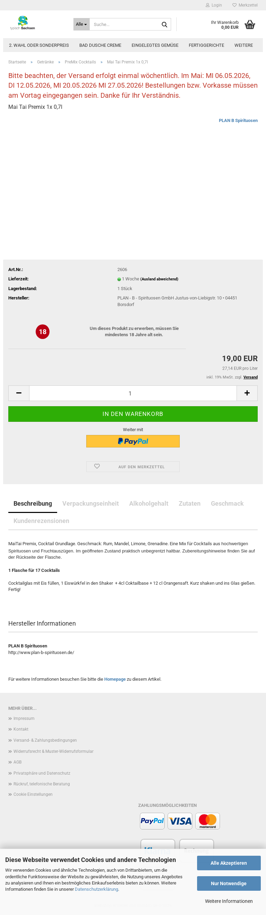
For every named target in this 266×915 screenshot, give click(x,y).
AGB (17, 762)
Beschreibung (33, 503)
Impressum (24, 718)
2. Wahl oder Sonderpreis (39, 45)
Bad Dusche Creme (100, 45)
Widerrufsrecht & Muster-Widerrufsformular (54, 751)
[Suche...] (81, 24)
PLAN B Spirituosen (238, 120)
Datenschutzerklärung (96, 889)
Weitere (243, 45)
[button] (18, 393)
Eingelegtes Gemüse (155, 45)
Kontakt (21, 729)
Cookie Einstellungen (33, 794)
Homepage (115, 679)
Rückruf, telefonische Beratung (42, 784)
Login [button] (214, 5)
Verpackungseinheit (90, 503)
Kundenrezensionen (41, 520)
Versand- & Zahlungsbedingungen (45, 740)
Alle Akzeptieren (229, 863)
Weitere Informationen (229, 901)
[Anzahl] (133, 393)
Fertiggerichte (206, 45)
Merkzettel (245, 5)
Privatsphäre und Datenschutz (42, 773)
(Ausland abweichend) (159, 279)
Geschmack (227, 503)
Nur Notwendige (229, 883)
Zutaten (190, 503)
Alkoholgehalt (148, 503)
